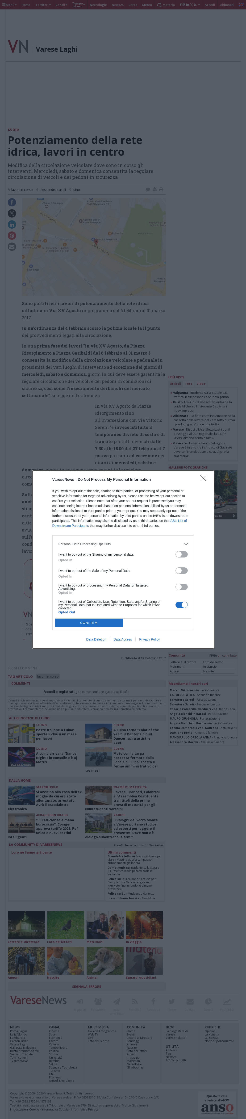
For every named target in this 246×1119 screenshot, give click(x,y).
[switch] (181, 554)
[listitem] (123, 543)
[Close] (204, 479)
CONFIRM (89, 622)
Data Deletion (96, 639)
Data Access (122, 639)
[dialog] (123, 559)
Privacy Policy (149, 639)
